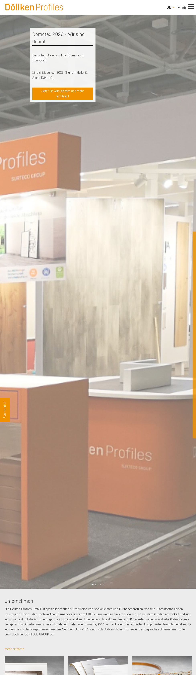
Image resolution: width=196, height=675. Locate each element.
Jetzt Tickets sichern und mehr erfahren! (63, 93)
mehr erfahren (14, 649)
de (169, 7)
